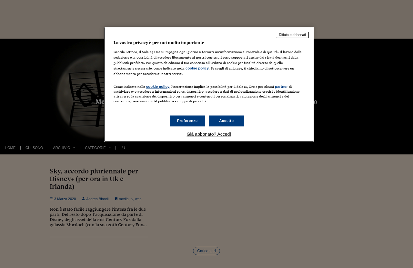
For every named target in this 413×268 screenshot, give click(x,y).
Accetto (226, 121)
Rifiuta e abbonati (292, 35)
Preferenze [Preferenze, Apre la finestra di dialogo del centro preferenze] (187, 121)
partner (281, 86)
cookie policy (197, 68)
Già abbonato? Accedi (209, 134)
